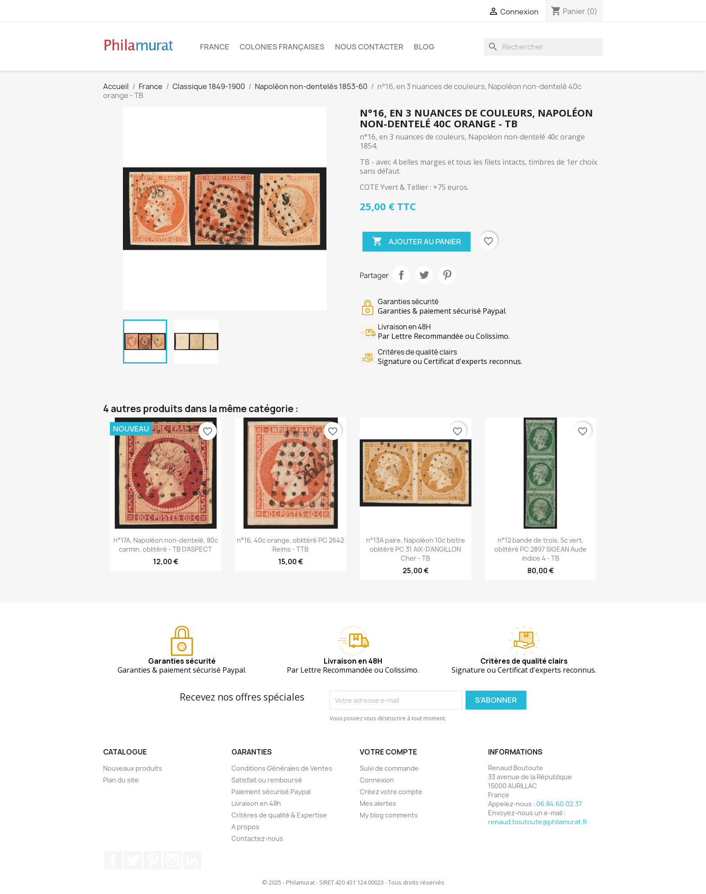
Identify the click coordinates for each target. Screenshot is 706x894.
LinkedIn (192, 860)
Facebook (113, 860)
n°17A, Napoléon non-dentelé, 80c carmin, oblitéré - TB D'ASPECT (165, 544)
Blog (424, 47)
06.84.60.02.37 (559, 804)
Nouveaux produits (132, 768)
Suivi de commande (389, 768)
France (214, 47)
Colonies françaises (282, 47)
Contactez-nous (257, 838)
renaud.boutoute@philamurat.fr (538, 822)
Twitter (133, 860)
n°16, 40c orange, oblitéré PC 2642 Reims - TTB (290, 544)
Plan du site (121, 780)
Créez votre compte (391, 791)
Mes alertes (378, 803)
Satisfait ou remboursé (266, 780)
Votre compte (388, 752)
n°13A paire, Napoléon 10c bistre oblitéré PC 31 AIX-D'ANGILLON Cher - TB (415, 549)
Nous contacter (369, 47)
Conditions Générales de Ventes (281, 768)
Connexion (377, 780)
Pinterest (447, 275)
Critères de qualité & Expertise (279, 815)
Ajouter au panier (416, 241)
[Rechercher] (543, 47)
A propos (245, 826)
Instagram (172, 860)
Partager (401, 275)
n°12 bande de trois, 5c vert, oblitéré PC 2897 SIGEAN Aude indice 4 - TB (540, 549)
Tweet (424, 275)
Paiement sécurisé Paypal (271, 791)
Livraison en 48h (256, 803)
